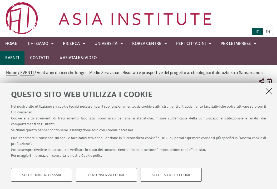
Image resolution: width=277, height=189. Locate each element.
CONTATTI (39, 57)
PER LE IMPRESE (236, 43)
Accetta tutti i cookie (171, 174)
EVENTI (12, 57)
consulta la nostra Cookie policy (77, 155)
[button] (261, 81)
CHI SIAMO (38, 43)
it (257, 31)
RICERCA (71, 43)
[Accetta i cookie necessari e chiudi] (269, 91)
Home (11, 43)
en (268, 31)
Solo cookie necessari (41, 174)
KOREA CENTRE (146, 43)
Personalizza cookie (106, 174)
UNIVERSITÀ (106, 43)
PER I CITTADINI (191, 43)
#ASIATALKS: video (78, 57)
